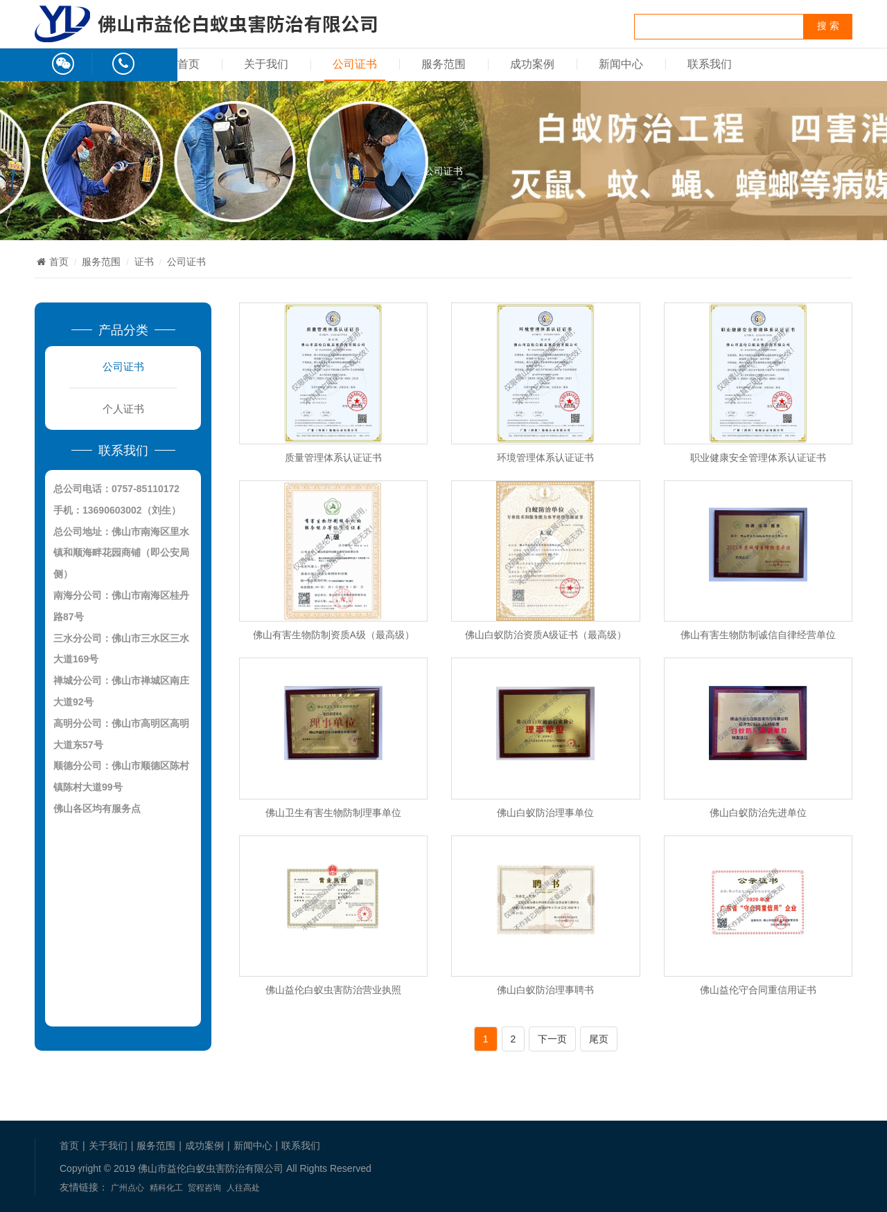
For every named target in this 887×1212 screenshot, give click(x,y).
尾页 (598, 1038)
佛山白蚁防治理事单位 (545, 812)
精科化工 (166, 1188)
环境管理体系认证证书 (545, 457)
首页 (188, 64)
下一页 (552, 1038)
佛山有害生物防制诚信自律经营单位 (758, 634)
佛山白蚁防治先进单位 (758, 812)
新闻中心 (621, 64)
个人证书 (123, 409)
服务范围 (443, 64)
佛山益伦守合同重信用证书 (758, 989)
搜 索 (828, 26)
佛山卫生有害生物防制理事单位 (333, 812)
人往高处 (243, 1188)
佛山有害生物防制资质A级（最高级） (333, 634)
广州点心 (127, 1188)
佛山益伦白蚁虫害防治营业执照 (333, 989)
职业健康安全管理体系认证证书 (758, 457)
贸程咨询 (204, 1188)
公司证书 (355, 64)
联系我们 (709, 64)
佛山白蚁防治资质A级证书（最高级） (545, 634)
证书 (144, 261)
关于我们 (266, 64)
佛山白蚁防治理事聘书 (545, 989)
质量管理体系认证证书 (333, 457)
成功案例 (532, 64)
